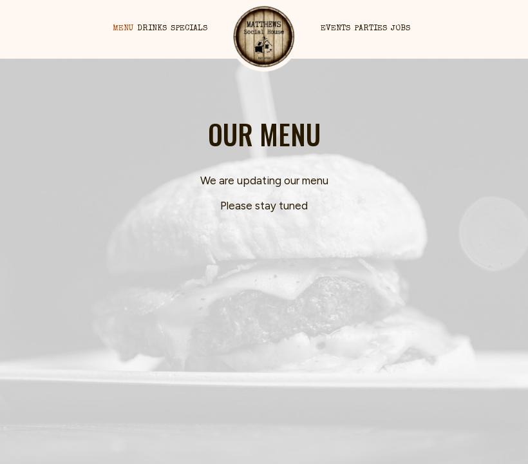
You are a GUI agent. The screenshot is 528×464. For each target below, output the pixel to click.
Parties (370, 28)
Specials (189, 28)
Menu (123, 28)
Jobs (400, 28)
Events (335, 28)
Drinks (152, 28)
